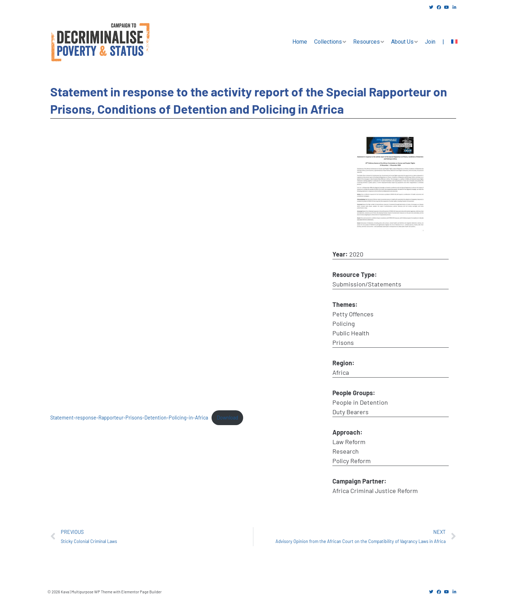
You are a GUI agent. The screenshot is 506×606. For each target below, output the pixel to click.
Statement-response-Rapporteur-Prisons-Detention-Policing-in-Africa (129, 418)
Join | (434, 41)
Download (227, 418)
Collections (328, 41)
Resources (366, 41)
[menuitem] (454, 42)
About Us (402, 41)
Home (299, 41)
